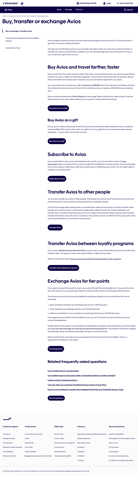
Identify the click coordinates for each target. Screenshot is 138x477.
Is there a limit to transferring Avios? (63, 380)
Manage (68, 10)
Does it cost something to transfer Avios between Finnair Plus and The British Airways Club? (86, 390)
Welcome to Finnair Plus (17, 16)
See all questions (56, 398)
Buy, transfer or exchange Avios (37, 16)
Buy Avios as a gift (57, 141)
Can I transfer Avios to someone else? (63, 371)
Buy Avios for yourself (58, 108)
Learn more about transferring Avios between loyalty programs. (96, 259)
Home (5, 16)
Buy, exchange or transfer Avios (18, 31)
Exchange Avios (56, 349)
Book (59, 10)
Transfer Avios (55, 227)
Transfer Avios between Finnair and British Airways (23, 39)
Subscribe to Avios (13, 48)
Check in (79, 10)
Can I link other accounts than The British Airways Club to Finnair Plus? (77, 385)
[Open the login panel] (107, 3)
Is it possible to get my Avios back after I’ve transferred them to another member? (82, 376)
